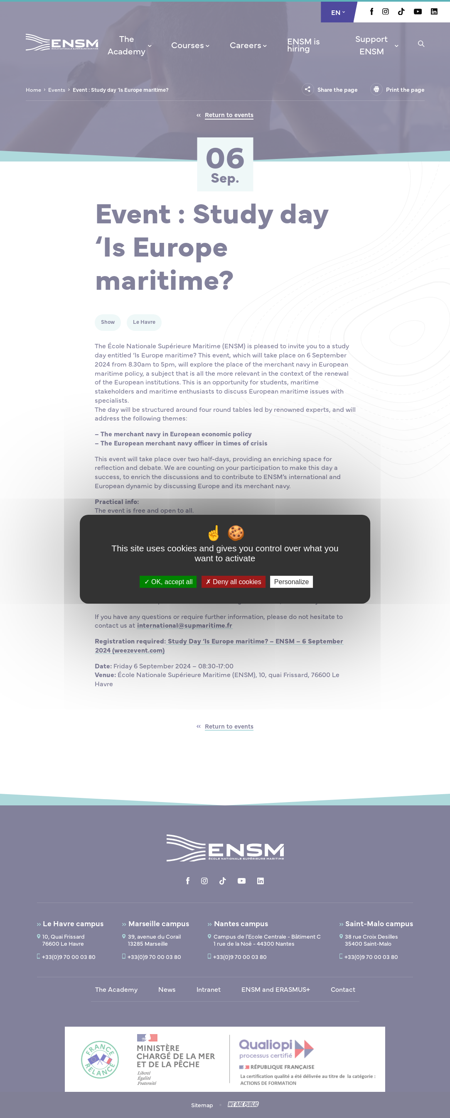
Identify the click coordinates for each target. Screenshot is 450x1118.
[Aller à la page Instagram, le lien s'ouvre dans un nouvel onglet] (385, 12)
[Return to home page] (62, 53)
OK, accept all (168, 581)
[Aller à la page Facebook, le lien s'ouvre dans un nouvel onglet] (372, 12)
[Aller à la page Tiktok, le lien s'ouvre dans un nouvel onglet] (401, 12)
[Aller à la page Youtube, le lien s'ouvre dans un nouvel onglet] (418, 12)
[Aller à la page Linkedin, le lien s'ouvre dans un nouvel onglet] (434, 12)
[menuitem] (129, 44)
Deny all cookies (233, 581)
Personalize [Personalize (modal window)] (291, 581)
